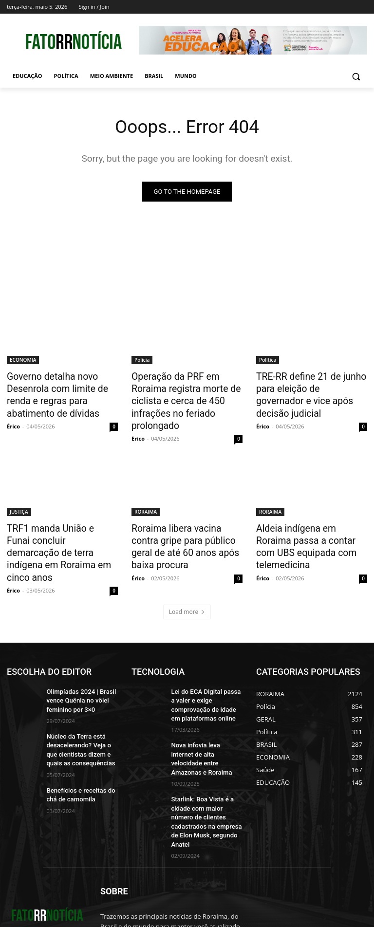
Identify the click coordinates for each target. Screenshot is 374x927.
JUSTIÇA (19, 494)
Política (267, 360)
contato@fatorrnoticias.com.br (188, 883)
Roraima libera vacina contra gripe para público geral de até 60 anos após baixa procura (187, 521)
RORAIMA (145, 494)
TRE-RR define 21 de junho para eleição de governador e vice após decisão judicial (309, 387)
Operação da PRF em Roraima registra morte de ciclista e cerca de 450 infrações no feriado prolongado (186, 393)
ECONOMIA (23, 360)
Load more (187, 576)
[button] (355, 76)
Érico (13, 421)
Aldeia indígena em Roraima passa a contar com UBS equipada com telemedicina (307, 521)
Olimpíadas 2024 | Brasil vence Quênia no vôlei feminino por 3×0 (78, 663)
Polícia (142, 360)
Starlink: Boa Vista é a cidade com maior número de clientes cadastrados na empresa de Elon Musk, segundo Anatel (206, 765)
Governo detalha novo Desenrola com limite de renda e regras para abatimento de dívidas (51, 393)
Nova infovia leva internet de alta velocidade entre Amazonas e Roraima (204, 714)
